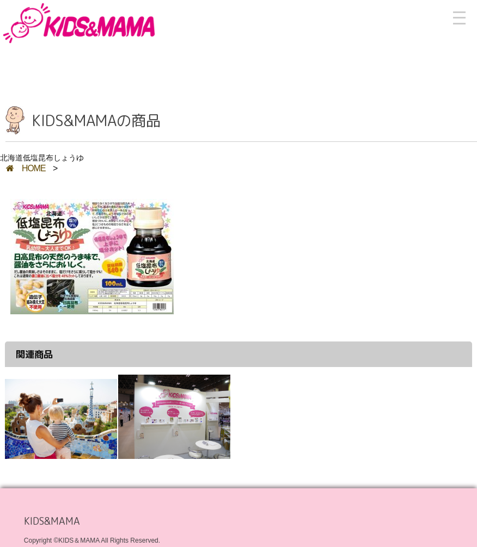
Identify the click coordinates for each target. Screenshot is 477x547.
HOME (26, 168)
